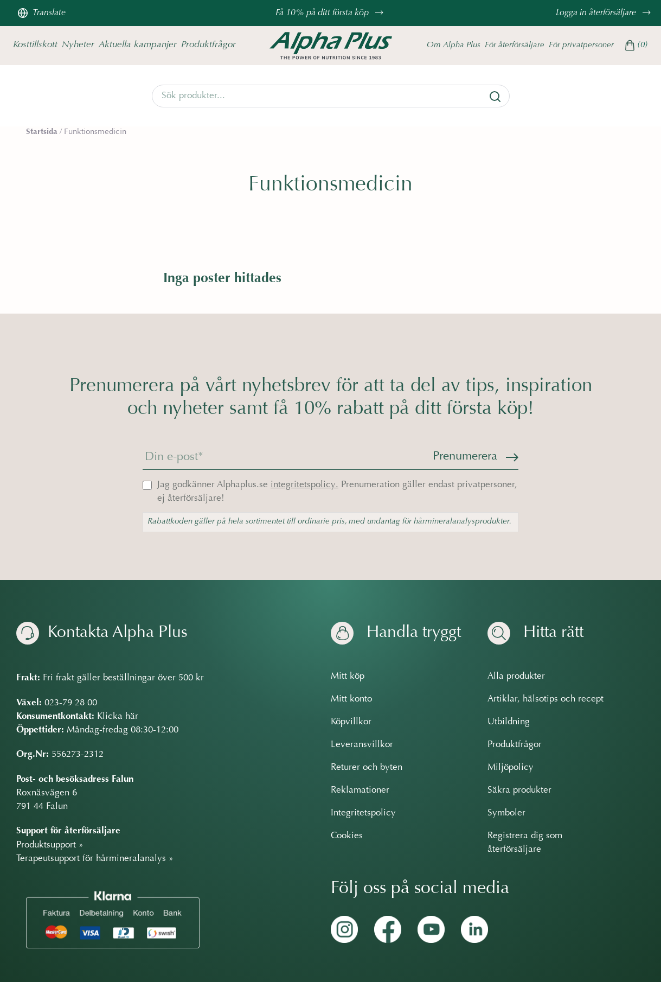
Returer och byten (366, 767)
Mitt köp (347, 676)
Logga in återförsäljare (604, 13)
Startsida (41, 132)
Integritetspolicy (363, 813)
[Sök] (495, 96)
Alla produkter (516, 676)
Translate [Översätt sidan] (41, 13)
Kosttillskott (35, 44)
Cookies (347, 836)
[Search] (331, 96)
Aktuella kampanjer (138, 44)
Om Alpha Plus (453, 45)
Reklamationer (360, 790)
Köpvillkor (351, 722)
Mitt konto (351, 699)
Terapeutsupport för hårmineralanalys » (95, 859)
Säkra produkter (519, 790)
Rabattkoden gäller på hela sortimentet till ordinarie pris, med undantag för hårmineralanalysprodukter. (329, 522)
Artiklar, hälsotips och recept (545, 699)
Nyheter (78, 44)
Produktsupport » (50, 844)
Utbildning (508, 722)
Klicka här (117, 716)
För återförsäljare (514, 45)
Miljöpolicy (510, 767)
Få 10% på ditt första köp (330, 13)
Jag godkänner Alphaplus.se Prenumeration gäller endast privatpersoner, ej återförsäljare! (337, 492)
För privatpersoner (581, 45)
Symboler (506, 813)
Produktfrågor (208, 44)
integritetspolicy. (304, 485)
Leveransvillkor (362, 745)
